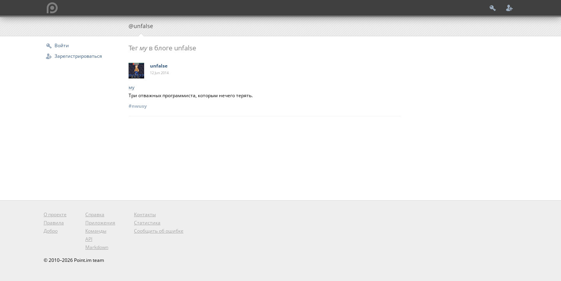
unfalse (159, 65)
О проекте (55, 214)
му (131, 87)
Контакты (145, 214)
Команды (95, 231)
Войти (62, 45)
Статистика (147, 223)
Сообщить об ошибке (158, 231)
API (88, 239)
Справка (94, 214)
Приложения (100, 223)
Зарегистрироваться (78, 56)
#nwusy (138, 106)
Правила (54, 223)
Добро (51, 231)
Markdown (96, 247)
